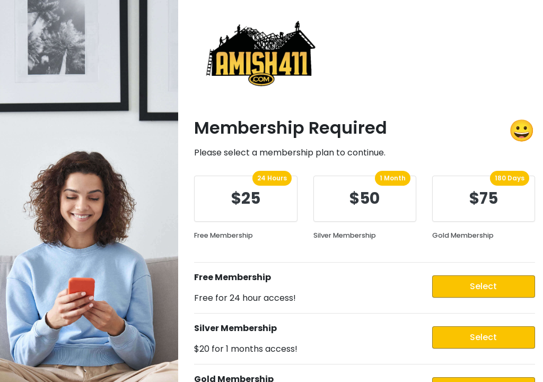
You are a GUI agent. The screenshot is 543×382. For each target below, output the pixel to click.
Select (483, 286)
